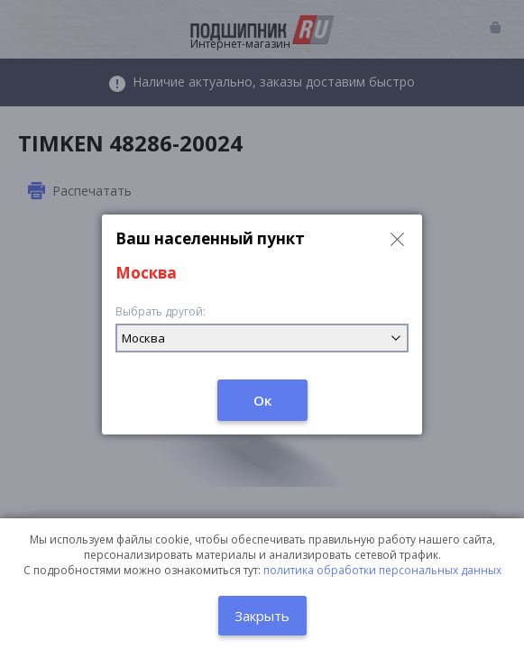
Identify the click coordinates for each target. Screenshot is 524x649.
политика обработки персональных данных (382, 570)
